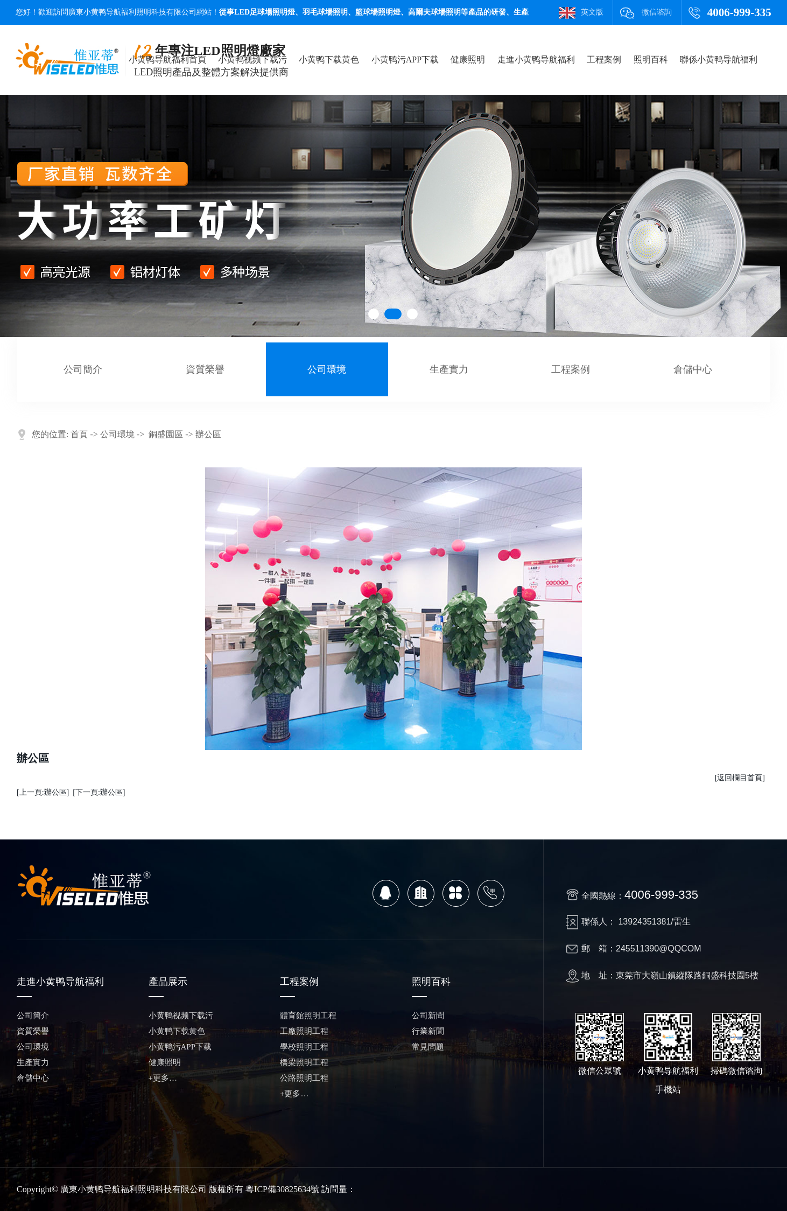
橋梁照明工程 (304, 1062)
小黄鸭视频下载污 (252, 59)
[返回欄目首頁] (740, 778)
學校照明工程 (304, 1046)
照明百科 (651, 59)
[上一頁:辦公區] (43, 792)
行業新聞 (428, 1031)
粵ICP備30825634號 (282, 1189)
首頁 (79, 434)
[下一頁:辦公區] (99, 792)
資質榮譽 (205, 369)
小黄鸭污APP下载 (405, 59)
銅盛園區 (166, 434)
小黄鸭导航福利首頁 (167, 59)
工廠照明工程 (304, 1031)
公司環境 (326, 369)
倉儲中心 (692, 369)
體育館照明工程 (308, 1015)
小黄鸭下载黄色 (329, 59)
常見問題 (428, 1046)
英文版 (592, 12)
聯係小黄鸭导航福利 (718, 59)
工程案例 (604, 59)
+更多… (163, 1078)
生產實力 (449, 369)
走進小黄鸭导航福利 (536, 59)
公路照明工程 (304, 1078)
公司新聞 (428, 1015)
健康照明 (468, 59)
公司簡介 (83, 369)
